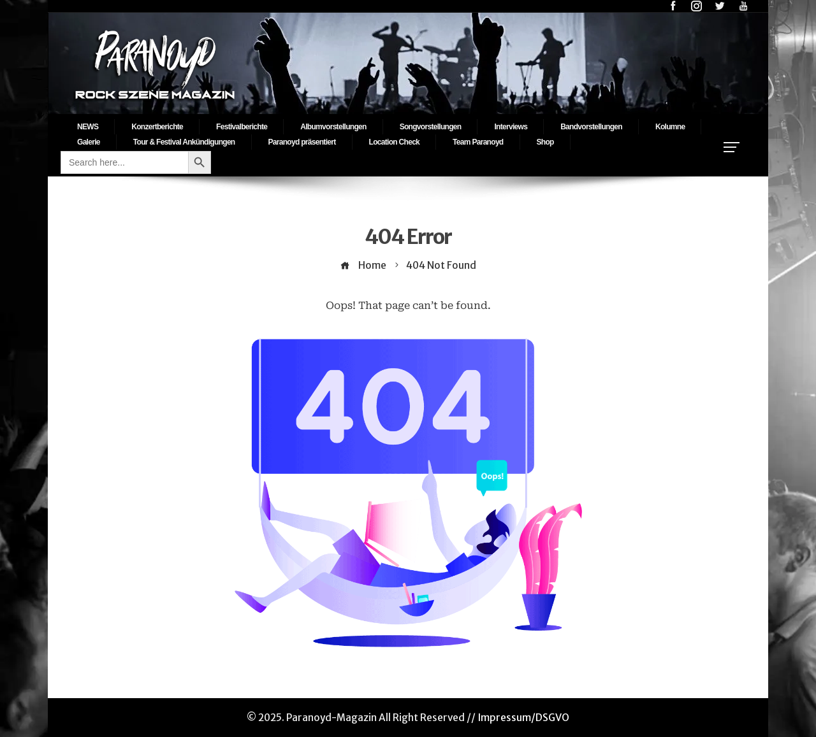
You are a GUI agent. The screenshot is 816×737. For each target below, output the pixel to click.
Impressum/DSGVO (523, 718)
